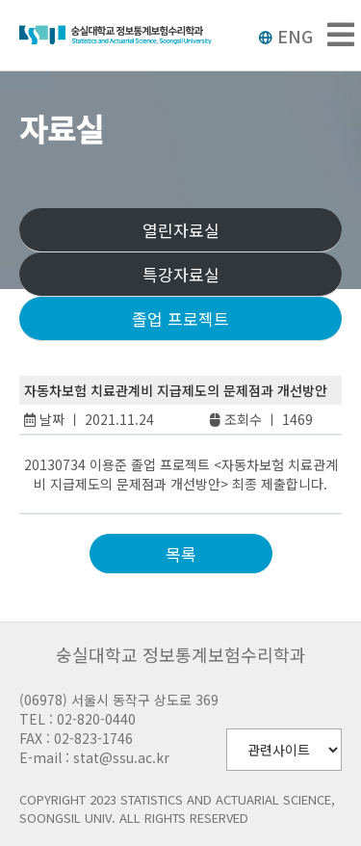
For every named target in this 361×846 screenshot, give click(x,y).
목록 (181, 554)
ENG (285, 35)
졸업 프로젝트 (180, 318)
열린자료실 (180, 230)
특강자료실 (180, 274)
